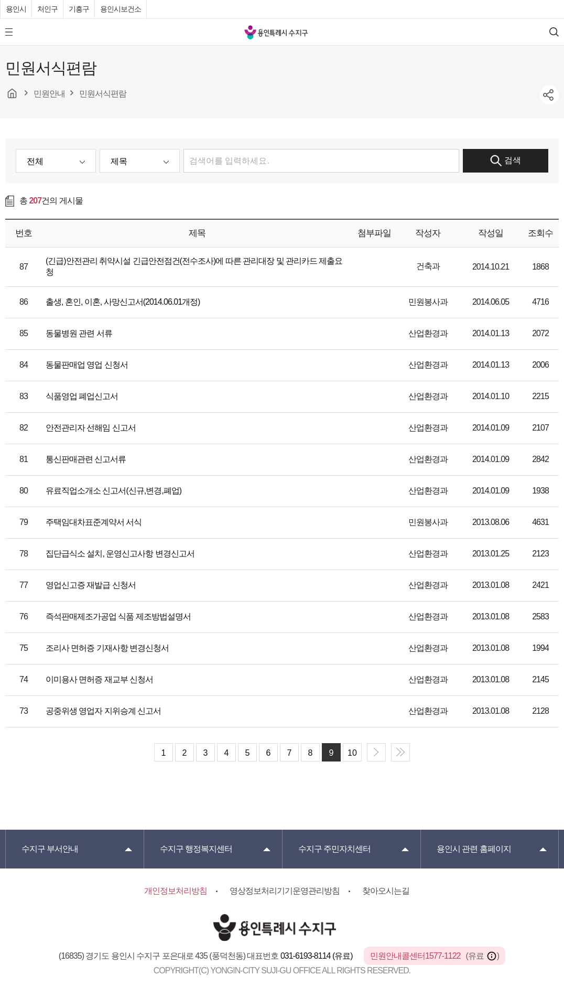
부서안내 (49, 848)
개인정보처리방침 (175, 890)
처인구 (47, 9)
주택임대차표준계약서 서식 (94, 522)
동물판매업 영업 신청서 (87, 364)
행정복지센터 (196, 848)
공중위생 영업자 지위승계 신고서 (103, 710)
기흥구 (79, 9)
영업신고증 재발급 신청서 (91, 585)
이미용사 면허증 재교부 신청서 (99, 679)
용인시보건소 (120, 9)
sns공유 (549, 94)
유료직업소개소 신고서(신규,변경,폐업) (113, 490)
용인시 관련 (474, 848)
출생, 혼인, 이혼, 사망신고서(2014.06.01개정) (123, 301)
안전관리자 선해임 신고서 (91, 427)
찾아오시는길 (385, 890)
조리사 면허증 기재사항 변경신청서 (107, 648)
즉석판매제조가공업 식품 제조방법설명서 (118, 616)
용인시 (16, 9)
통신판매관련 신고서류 (86, 459)
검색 (505, 161)
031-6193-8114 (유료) (317, 955)
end (400, 752)
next (376, 752)
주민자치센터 (334, 848)
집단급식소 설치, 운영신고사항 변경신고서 (120, 553)
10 (352, 752)
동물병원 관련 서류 (79, 333)
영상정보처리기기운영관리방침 (285, 890)
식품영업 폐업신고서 (82, 396)
